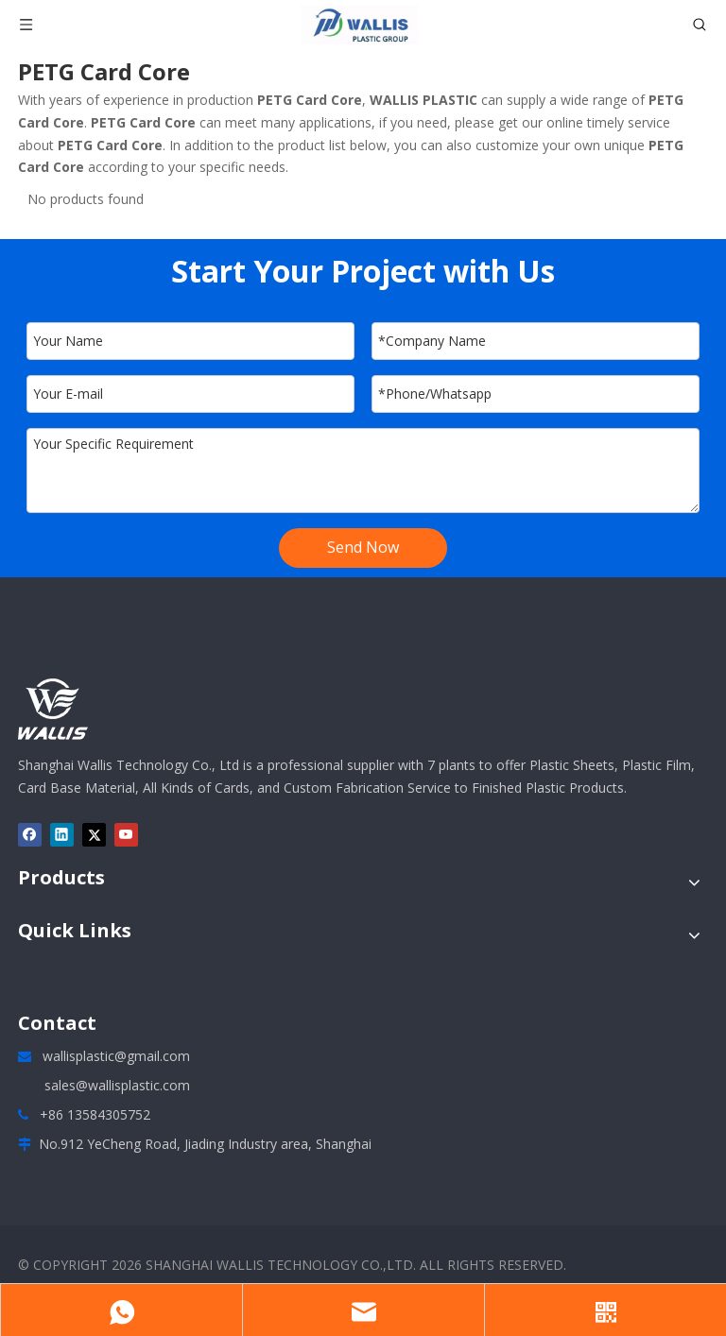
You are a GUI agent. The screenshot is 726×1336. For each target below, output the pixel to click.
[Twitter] (94, 835)
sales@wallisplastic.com (117, 1085)
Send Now (363, 547)
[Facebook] (30, 835)
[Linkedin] (62, 835)
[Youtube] (126, 835)
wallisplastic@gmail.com (116, 1056)
